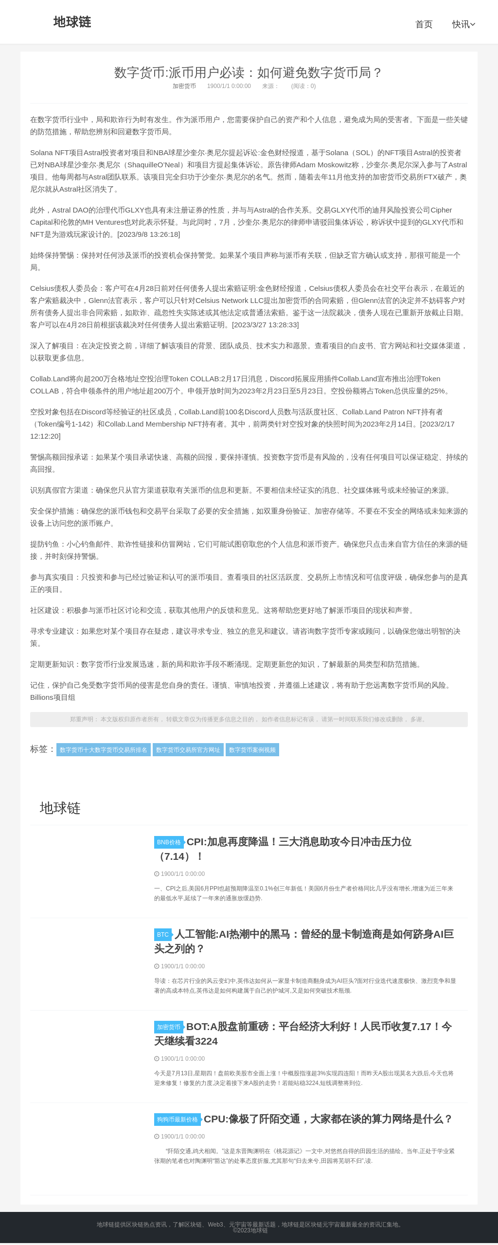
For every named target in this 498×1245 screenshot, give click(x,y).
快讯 (463, 24)
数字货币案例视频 (252, 750)
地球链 (72, 21)
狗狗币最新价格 (179, 1119)
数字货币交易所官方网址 (188, 750)
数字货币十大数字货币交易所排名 (103, 750)
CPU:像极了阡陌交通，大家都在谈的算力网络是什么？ (328, 1118)
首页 (424, 24)
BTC (164, 934)
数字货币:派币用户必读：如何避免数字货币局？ (248, 72)
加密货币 (184, 86)
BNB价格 (170, 842)
